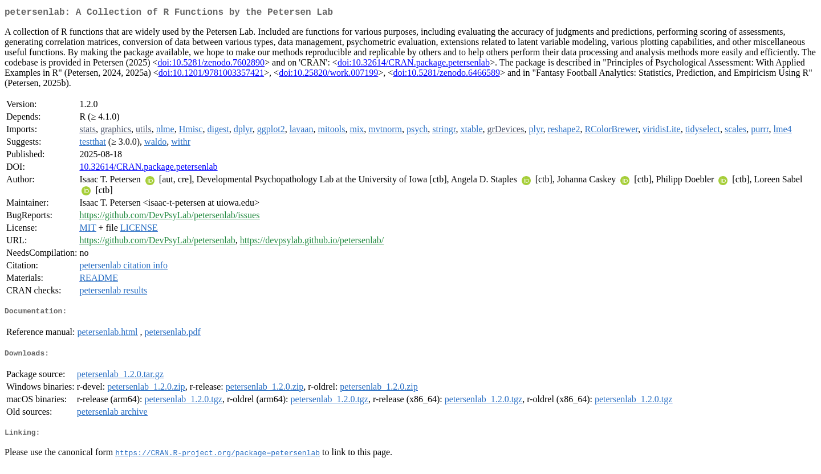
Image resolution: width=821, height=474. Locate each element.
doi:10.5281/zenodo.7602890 (211, 65)
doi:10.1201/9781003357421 (211, 75)
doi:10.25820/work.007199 (328, 75)
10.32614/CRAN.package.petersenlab (148, 169)
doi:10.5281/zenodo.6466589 (446, 75)
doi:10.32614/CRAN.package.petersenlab (414, 65)
